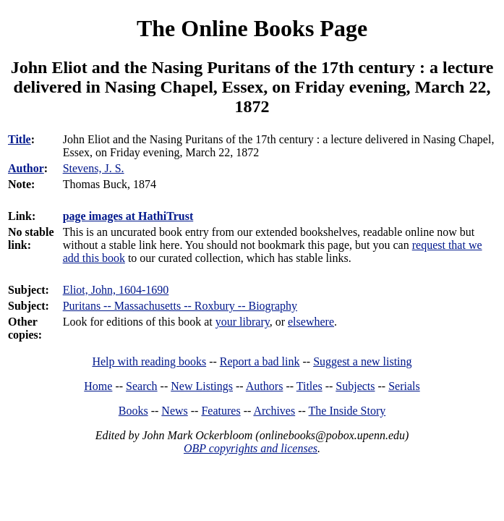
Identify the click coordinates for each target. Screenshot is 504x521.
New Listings (202, 386)
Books (133, 410)
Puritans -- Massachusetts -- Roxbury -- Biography (180, 306)
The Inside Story (347, 410)
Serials (404, 386)
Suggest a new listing (362, 361)
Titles (309, 386)
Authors (264, 386)
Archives (274, 410)
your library (242, 321)
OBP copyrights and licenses (250, 448)
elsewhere (311, 321)
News (174, 410)
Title (19, 139)
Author (26, 168)
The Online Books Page (252, 28)
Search (142, 386)
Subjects (355, 386)
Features (220, 410)
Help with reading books (149, 361)
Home (98, 386)
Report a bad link (260, 361)
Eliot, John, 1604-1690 (116, 290)
